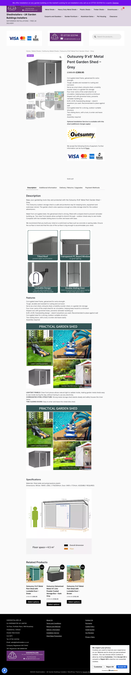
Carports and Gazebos (53, 16)
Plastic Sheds (85, 9)
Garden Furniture (71, 16)
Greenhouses (112, 9)
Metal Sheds (49, 9)
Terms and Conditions (53, 623)
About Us (49, 620)
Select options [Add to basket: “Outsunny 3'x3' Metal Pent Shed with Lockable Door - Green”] (33, 602)
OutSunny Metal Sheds (50, 51)
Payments (88, 623)
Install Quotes (89, 629)
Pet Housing (101, 16)
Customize (98, 667)
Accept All (122, 667)
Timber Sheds (99, 9)
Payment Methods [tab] (92, 188)
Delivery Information (53, 629)
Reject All (110, 667)
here (87, 148)
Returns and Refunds (53, 626)
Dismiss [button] (116, 3)
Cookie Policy (89, 626)
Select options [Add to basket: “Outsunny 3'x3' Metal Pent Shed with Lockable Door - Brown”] (74, 602)
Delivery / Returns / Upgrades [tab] (71, 188)
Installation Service (52, 633)
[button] (60, 57)
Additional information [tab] (48, 188)
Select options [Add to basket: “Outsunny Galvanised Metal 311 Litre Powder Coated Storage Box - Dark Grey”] (53, 604)
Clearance (113, 16)
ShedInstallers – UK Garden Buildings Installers (21, 16)
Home (28, 51)
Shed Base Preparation (54, 636)
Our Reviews (89, 633)
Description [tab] (31, 188)
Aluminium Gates (87, 16)
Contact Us (89, 620)
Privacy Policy (90, 637)
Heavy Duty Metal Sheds (67, 9)
